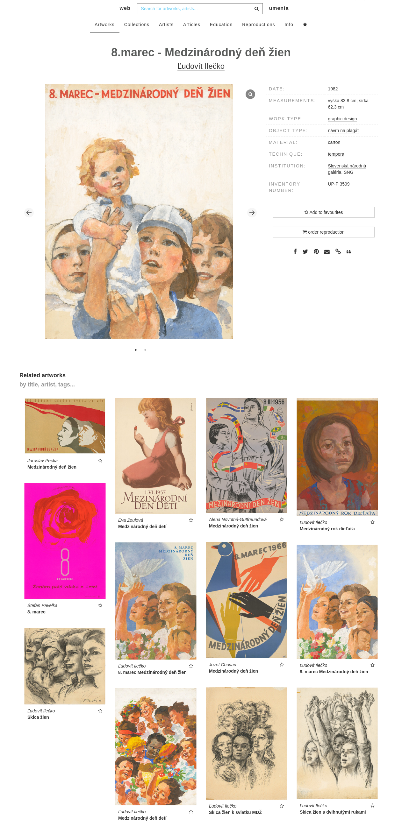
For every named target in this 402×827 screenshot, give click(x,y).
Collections (136, 37)
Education (221, 37)
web (125, 21)
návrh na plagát (343, 143)
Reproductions (258, 37)
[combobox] (200, 21)
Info (288, 37)
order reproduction (323, 244)
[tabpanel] (141, 225)
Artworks (104, 37)
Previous (29, 225)
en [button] (360, 9)
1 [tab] (136, 362)
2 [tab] (145, 362)
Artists (166, 37)
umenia (279, 21)
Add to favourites (323, 225)
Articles (191, 37)
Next (252, 225)
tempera (336, 166)
